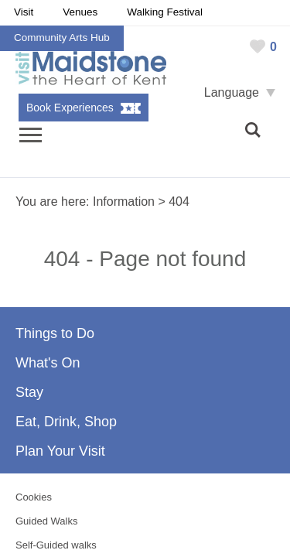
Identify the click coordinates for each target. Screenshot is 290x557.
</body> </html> (145, 278)
